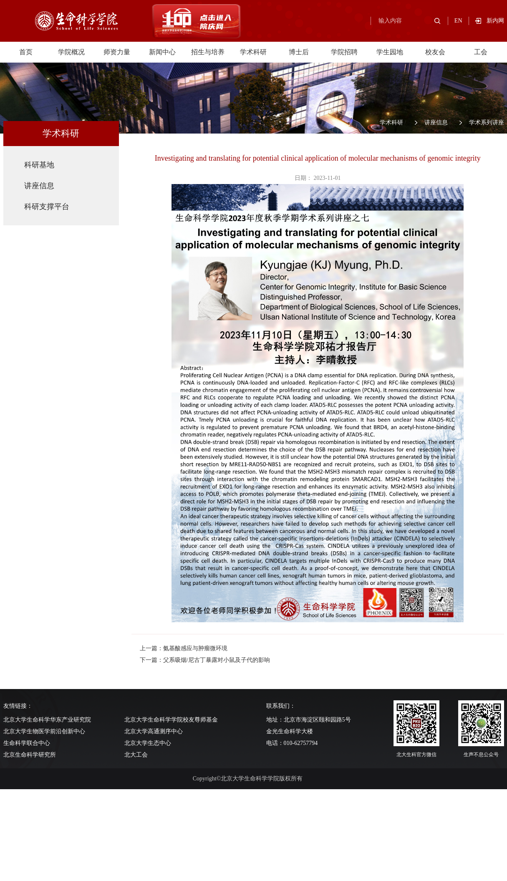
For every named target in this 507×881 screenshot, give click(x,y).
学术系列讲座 (486, 122)
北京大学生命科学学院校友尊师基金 (171, 720)
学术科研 (253, 52)
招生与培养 (207, 52)
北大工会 (136, 755)
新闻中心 (162, 52)
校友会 (435, 52)
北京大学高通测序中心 (153, 731)
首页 (26, 52)
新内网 (495, 21)
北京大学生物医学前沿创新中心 (44, 731)
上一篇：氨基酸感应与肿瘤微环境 (183, 648)
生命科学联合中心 (26, 743)
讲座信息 (436, 122)
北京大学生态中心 (147, 743)
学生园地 (389, 52)
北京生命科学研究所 (29, 755)
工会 (480, 52)
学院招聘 (344, 52)
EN (458, 21)
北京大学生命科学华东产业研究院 (47, 720)
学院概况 (71, 52)
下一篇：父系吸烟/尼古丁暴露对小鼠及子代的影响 (205, 660)
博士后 (299, 52)
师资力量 (116, 52)
